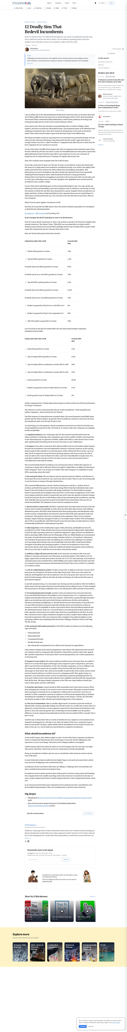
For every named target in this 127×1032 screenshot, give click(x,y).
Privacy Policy (116, 1022)
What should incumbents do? (105, 62)
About (75, 3)
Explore (50, 3)
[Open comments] (125, 516)
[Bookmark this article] (111, 53)
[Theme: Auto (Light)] (95, 3)
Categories (59, 3)
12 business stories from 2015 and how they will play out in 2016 (111, 81)
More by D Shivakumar (103, 68)
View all (101, 145)
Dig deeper (101, 65)
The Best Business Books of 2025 (36, 916)
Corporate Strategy (42, 22)
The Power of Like (87, 917)
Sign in (111, 3)
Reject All (90, 1026)
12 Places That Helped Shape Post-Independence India (109, 106)
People (67, 3)
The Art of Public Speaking (62, 917)
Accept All (82, 1026)
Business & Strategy (30, 22)
